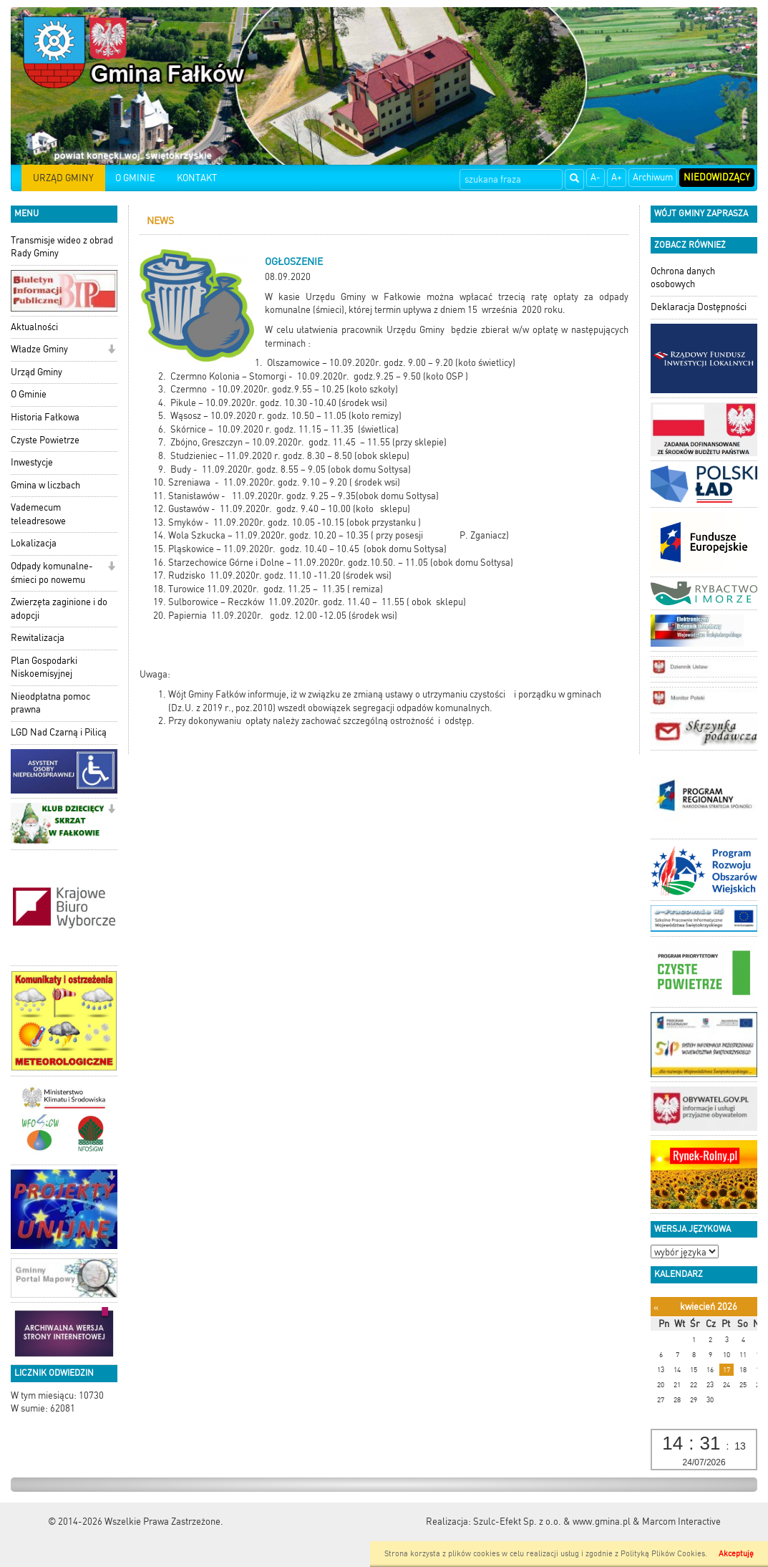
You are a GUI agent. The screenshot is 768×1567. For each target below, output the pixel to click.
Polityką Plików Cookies (663, 1553)
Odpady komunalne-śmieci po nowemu (52, 573)
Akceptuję (736, 1553)
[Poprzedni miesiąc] (655, 1307)
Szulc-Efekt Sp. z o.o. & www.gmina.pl (552, 1521)
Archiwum (653, 177)
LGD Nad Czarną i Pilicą (59, 732)
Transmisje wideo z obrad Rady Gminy (62, 247)
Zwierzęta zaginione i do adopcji (59, 609)
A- (595, 177)
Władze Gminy (39, 349)
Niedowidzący (717, 177)
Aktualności (34, 327)
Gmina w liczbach (45, 485)
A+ (616, 177)
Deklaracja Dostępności (699, 307)
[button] (111, 350)
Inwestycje (32, 462)
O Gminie (29, 394)
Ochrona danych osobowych (683, 278)
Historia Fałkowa (45, 417)
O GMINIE (135, 178)
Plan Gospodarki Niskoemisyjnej (44, 667)
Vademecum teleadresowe (38, 514)
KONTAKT (197, 178)
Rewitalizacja (37, 637)
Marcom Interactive (681, 1521)
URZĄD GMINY (63, 178)
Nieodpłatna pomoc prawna (50, 703)
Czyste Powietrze (45, 440)
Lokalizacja (34, 543)
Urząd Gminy (36, 372)
